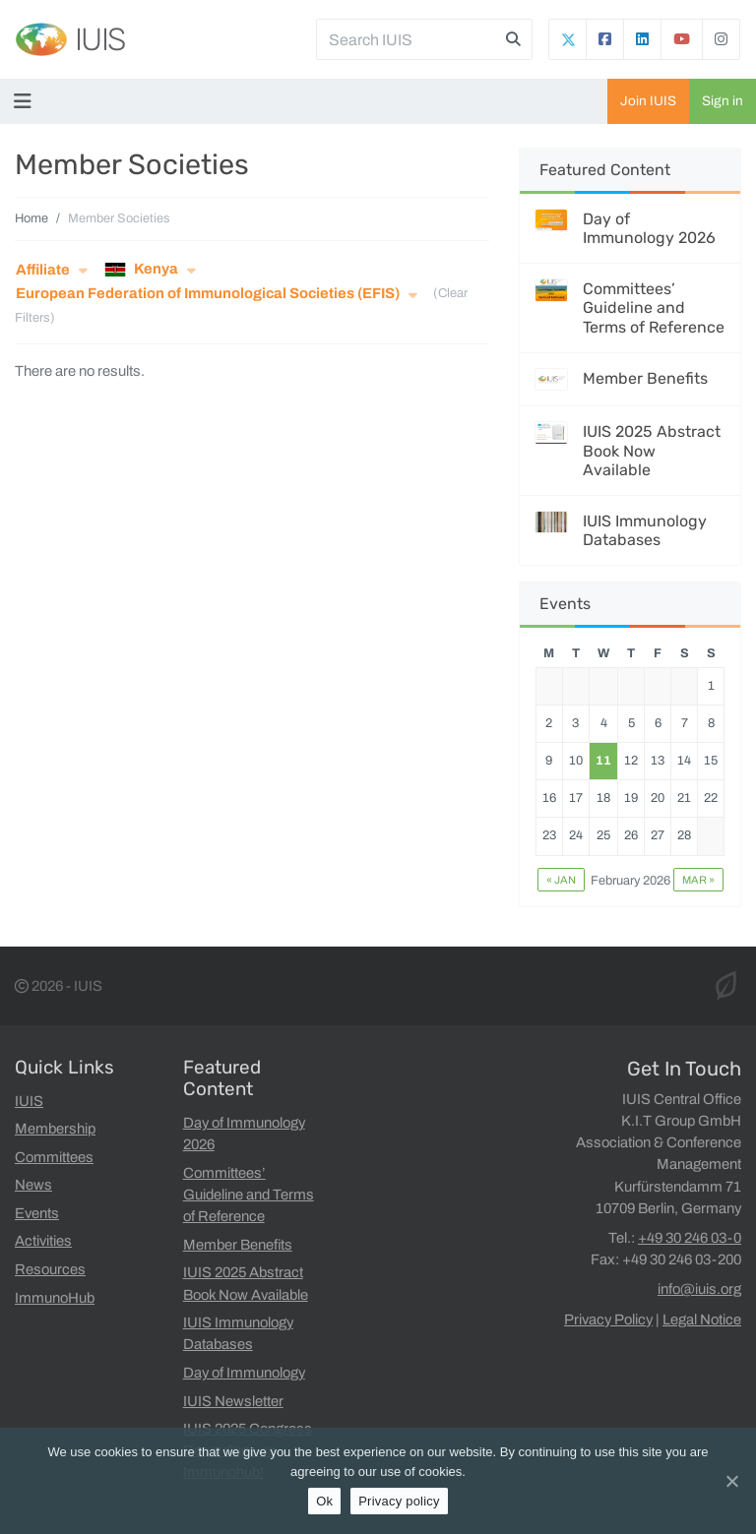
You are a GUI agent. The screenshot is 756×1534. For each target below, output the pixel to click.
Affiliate (43, 269)
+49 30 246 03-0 (689, 1238)
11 (603, 760)
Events (37, 1213)
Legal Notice (701, 1319)
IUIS (100, 39)
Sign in (722, 100)
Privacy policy (399, 1501)
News (33, 1185)
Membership (55, 1128)
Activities (43, 1241)
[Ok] (731, 1481)
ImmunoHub (54, 1298)
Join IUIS (648, 100)
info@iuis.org (699, 1289)
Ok (324, 1501)
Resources (50, 1269)
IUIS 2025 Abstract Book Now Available (652, 450)
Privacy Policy (608, 1319)
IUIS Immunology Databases (645, 530)
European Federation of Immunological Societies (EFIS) (208, 293)
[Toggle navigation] (26, 101)
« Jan (561, 880)
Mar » (698, 880)
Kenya (141, 269)
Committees (54, 1157)
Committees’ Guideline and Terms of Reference (653, 307)
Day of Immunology (244, 1373)
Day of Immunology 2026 (649, 228)
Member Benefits (645, 378)
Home (31, 218)
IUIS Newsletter (233, 1401)
